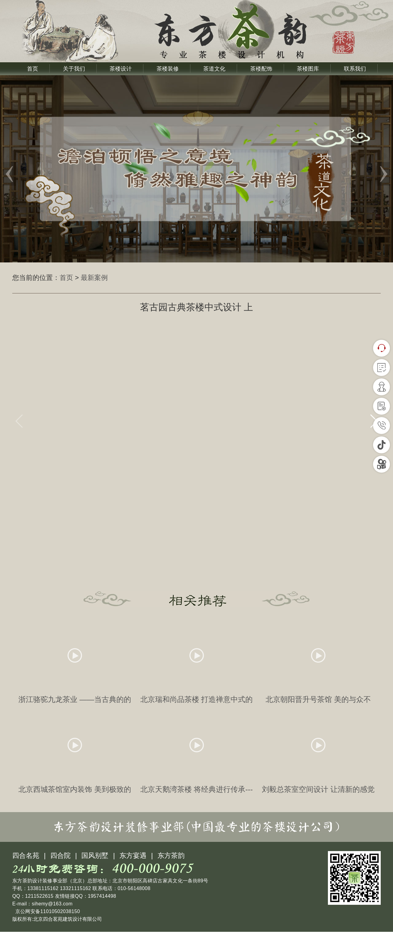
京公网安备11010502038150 (47, 924)
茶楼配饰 (261, 69)
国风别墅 (94, 869)
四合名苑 (25, 869)
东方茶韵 (171, 869)
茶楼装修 (168, 69)
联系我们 (355, 69)
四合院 (60, 869)
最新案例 (94, 277)
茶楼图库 (308, 69)
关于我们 (74, 69)
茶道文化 (214, 69)
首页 (32, 69)
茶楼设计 (121, 69)
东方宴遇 (132, 869)
